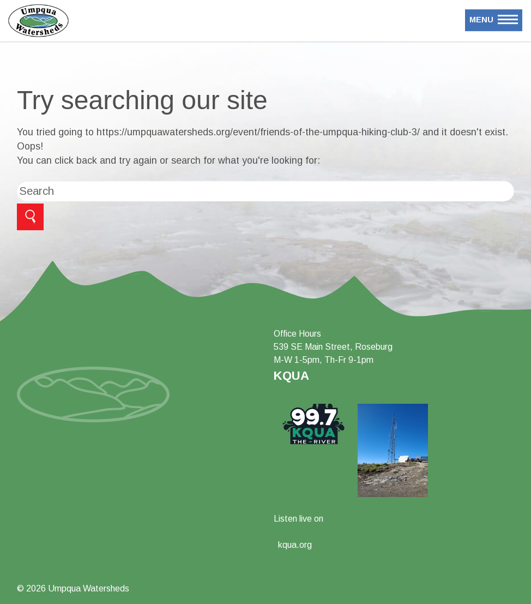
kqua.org (295, 544)
